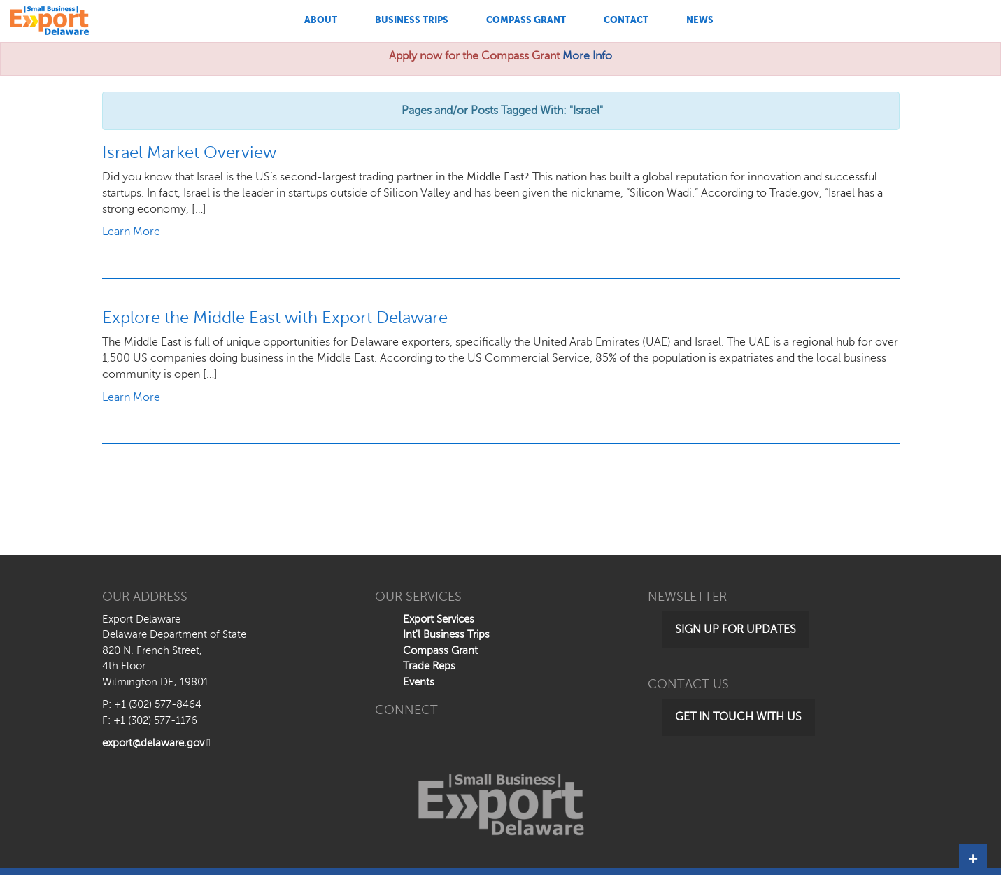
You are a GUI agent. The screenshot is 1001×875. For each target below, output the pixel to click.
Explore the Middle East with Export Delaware (275, 317)
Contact (626, 20)
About (320, 20)
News (700, 20)
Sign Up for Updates (735, 629)
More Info (587, 56)
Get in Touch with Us (738, 717)
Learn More (131, 231)
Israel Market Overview (189, 152)
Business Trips (411, 20)
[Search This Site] (892, 21)
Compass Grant (526, 20)
